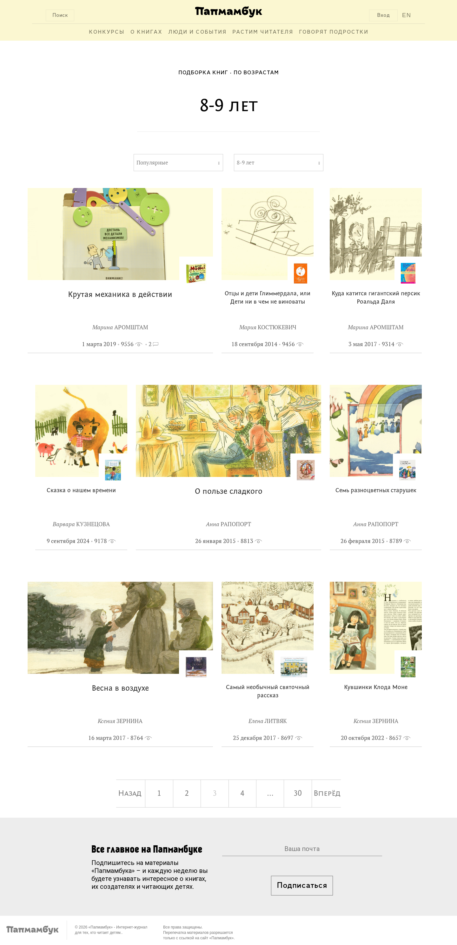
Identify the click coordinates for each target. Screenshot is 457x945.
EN (406, 15)
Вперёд (327, 793)
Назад (130, 793)
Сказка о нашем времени (81, 491)
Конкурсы (107, 32)
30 (298, 793)
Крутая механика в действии (120, 295)
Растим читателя (262, 32)
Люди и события (197, 32)
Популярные (152, 162)
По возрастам (256, 73)
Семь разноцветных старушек (375, 491)
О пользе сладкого (228, 492)
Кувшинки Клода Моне (375, 688)
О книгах (146, 32)
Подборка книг (203, 73)
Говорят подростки (333, 32)
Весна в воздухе (120, 689)
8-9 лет (245, 162)
